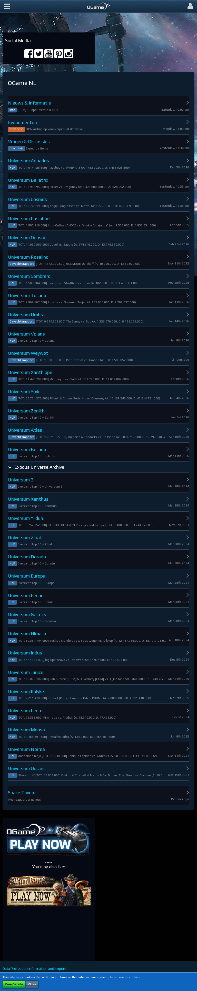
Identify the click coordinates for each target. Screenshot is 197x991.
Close (32, 984)
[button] (7, 6)
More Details (14, 984)
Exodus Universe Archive (39, 467)
